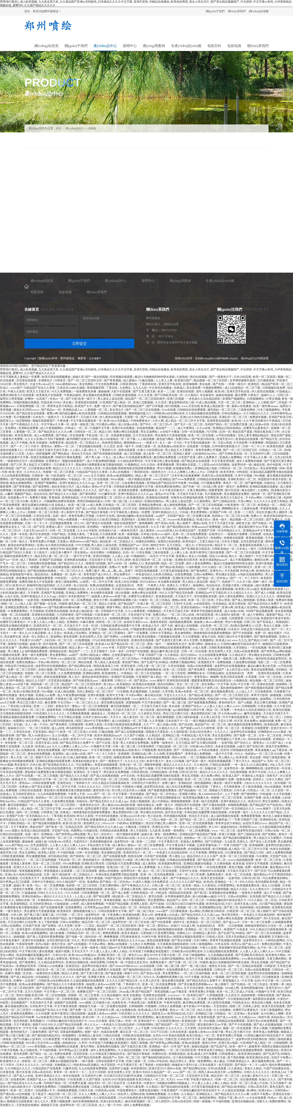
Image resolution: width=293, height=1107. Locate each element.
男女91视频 (164, 468)
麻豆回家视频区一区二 (125, 706)
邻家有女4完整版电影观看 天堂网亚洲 (195, 497)
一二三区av (152, 819)
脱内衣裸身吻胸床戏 (149, 669)
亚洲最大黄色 (77, 534)
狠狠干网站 (114, 607)
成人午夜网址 (186, 428)
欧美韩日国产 (183, 380)
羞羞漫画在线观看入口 (254, 545)
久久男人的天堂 (211, 717)
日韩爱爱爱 (236, 618)
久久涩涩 (161, 402)
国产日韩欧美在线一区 (169, 395)
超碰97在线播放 (95, 867)
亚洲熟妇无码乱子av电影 (118, 859)
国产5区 (21, 468)
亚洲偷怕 (73, 622)
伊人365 (79, 523)
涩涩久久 (120, 497)
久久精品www (111, 1017)
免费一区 (127, 567)
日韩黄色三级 (273, 497)
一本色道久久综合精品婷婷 (203, 398)
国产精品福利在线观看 (175, 1086)
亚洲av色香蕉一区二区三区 (192, 691)
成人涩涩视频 (133, 453)
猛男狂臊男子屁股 (97, 808)
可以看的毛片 (200, 537)
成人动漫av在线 (128, 424)
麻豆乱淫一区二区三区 (51, 969)
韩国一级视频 (100, 1039)
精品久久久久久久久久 (67, 468)
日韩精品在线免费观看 (192, 409)
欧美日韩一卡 (92, 1017)
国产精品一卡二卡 (86, 698)
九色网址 (125, 387)
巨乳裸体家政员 (130, 936)
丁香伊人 (216, 786)
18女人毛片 (276, 764)
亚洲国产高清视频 (51, 559)
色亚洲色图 (20, 1020)
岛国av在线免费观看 (247, 651)
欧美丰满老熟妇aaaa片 (214, 559)
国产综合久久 (243, 742)
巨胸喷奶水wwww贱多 (272, 731)
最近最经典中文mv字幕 (253, 526)
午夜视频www (38, 607)
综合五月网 (156, 998)
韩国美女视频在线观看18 (16, 625)
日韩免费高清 (145, 947)
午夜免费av (182, 537)
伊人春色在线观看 (111, 417)
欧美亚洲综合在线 (258, 1057)
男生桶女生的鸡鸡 (260, 654)
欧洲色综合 (263, 570)
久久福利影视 (179, 731)
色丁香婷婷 (146, 1064)
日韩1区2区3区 (188, 772)
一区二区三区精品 (178, 739)
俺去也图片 (248, 490)
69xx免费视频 (71, 863)
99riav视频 (117, 479)
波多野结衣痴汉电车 (250, 830)
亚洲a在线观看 (191, 1042)
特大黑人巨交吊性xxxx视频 (129, 790)
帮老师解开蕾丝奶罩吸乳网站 (238, 947)
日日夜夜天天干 (64, 464)
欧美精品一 (112, 889)
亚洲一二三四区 (44, 706)
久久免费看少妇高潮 (123, 1039)
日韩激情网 (76, 724)
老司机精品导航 (58, 856)
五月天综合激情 (143, 435)
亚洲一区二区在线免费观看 (190, 534)
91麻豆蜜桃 (87, 622)
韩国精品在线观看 (79, 629)
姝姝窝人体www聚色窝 (209, 622)
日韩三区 (283, 395)
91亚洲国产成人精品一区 (116, 402)
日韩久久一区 (124, 680)
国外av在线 (67, 618)
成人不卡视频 (19, 442)
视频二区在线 (24, 973)
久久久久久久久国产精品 (267, 812)
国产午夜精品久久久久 (25, 424)
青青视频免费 (166, 464)
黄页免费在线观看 (113, 702)
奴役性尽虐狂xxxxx (136, 622)
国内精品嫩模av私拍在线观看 (78, 413)
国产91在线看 (25, 775)
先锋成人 (179, 387)
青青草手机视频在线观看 (207, 611)
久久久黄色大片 (260, 889)
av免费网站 (235, 1072)
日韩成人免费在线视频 (106, 1086)
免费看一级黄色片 (162, 742)
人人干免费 (232, 794)
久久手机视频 (282, 794)
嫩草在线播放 (253, 713)
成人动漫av (83, 486)
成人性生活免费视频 (179, 786)
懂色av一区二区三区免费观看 (208, 629)
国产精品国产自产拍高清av (267, 805)
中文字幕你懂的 (152, 702)
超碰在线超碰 (225, 395)
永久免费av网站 (211, 775)
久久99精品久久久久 (256, 413)
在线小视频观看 (140, 801)
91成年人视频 (141, 881)
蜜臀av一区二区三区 (60, 819)
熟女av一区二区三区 (183, 1009)
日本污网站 (201, 940)
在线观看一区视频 (199, 446)
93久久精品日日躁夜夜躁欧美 (111, 783)
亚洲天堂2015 (225, 439)
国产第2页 (201, 892)
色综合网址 (33, 720)
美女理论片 (117, 409)
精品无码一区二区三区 (225, 1075)
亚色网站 (11, 428)
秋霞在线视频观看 (147, 570)
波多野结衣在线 (154, 786)
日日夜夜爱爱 (52, 1039)
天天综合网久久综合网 (22, 922)
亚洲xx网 (228, 607)
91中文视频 (83, 545)
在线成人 (5, 794)
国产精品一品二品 (41, 1053)
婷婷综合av (170, 658)
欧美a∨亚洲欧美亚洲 (26, 691)
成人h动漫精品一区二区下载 (243, 387)
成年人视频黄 (205, 391)
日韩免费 (256, 534)
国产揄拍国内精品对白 (137, 969)
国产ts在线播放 (77, 944)
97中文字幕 (167, 556)
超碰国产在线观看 (66, 1002)
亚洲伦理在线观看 (143, 640)
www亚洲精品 (162, 479)
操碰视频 (276, 695)
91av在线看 (169, 409)
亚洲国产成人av (37, 1079)
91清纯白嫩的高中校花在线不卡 (241, 643)
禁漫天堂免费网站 (277, 746)
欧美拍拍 (69, 815)
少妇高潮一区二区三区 (214, 625)
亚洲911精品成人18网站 (95, 654)
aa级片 (241, 746)
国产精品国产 (127, 603)
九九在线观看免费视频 (16, 475)
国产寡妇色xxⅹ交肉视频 (15, 1094)
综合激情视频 (239, 772)
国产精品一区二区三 (269, 717)
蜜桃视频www (133, 442)
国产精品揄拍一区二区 (193, 790)
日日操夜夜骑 (264, 691)
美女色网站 (86, 384)
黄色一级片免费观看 (35, 654)
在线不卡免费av (281, 1057)
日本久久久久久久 (90, 786)
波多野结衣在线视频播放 (51, 665)
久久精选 (149, 918)
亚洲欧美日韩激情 (134, 958)
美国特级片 (128, 519)
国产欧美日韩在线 (203, 439)
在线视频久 (139, 739)
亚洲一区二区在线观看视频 (196, 823)
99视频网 (151, 1006)
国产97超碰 (157, 903)
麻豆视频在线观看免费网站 (245, 724)
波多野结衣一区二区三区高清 (79, 1105)
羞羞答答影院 (159, 622)
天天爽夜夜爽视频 (78, 713)
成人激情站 (147, 530)
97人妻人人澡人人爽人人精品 (47, 622)
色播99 (9, 973)
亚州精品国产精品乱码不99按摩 (166, 482)
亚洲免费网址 (51, 878)
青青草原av (201, 676)
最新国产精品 (275, 614)
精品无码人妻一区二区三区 (52, 556)
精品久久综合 (239, 889)
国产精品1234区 (258, 640)
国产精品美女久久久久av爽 (55, 431)
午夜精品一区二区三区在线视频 (89, 479)
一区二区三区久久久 (71, 570)
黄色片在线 (209, 636)
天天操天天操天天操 (190, 493)
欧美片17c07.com (81, 739)
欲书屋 (185, 618)
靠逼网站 (56, 636)
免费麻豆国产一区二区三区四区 (97, 991)
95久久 (239, 753)
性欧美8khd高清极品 (86, 1064)
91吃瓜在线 (222, 944)
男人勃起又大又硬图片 (179, 450)
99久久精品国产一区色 (71, 881)
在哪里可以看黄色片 (256, 428)
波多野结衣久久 (253, 940)
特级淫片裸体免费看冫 (70, 457)
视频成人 (286, 1031)
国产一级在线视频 (97, 376)
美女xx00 (148, 914)
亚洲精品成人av (73, 409)
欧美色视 (242, 757)
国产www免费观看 (184, 479)
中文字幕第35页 (168, 841)
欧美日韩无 (142, 848)
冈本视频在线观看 (121, 376)
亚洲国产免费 (253, 797)
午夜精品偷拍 (73, 395)
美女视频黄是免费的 (237, 493)
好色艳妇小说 (108, 530)
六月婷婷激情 (65, 614)
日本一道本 (117, 651)
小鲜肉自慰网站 (275, 940)
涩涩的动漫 (81, 1053)
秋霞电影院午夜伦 (21, 574)
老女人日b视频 (198, 556)
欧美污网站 (196, 643)
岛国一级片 (60, 515)
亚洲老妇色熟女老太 (85, 761)
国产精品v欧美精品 (172, 567)
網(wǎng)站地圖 (259, 11)
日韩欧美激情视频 (125, 395)
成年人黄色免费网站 (199, 563)
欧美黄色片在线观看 (49, 395)
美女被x (68, 402)
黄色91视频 (23, 995)
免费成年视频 (258, 417)
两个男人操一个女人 (99, 457)
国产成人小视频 (265, 592)
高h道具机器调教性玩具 (23, 658)
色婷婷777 (229, 581)
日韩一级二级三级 (116, 501)
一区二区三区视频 (47, 775)
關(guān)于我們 (215, 11)
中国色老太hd (241, 1002)
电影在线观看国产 (126, 523)
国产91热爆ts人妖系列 (27, 1039)
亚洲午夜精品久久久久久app (77, 482)
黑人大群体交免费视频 (135, 742)
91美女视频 (143, 552)
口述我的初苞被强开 (62, 508)
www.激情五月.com (144, 698)
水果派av (24, 786)
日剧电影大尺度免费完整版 (123, 863)
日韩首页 (60, 380)
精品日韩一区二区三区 (96, 922)
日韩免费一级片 (239, 812)
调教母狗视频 (153, 764)
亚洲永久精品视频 (118, 537)
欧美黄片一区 (195, 768)
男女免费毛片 (123, 574)
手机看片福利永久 (202, 1079)
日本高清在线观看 (12, 772)
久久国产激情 (92, 1079)
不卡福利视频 (66, 852)
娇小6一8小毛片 (113, 797)
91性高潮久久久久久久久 (49, 713)
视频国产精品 (23, 493)
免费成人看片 (55, 526)
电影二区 (264, 662)
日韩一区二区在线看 (63, 530)
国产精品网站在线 (178, 526)
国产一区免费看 (138, 633)
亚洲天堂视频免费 (42, 457)
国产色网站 (111, 636)
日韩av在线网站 (238, 896)
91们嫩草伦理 (108, 493)
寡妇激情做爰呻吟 (232, 687)
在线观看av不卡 (18, 497)
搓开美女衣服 (174, 812)
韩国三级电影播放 (150, 589)
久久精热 (7, 548)
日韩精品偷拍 (216, 673)
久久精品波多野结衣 (130, 461)
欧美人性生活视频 (127, 581)
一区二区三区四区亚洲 (182, 1050)
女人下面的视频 (48, 922)
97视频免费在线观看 (144, 629)
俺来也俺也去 (146, 805)
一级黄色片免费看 (12, 439)
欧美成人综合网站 (247, 607)
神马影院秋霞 (205, 614)
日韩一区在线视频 (193, 431)
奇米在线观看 (72, 1075)
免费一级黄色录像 (240, 779)
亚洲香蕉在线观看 (219, 420)
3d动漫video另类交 (202, 746)
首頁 (58, 128)
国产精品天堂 (269, 439)
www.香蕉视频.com (97, 728)
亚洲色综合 (64, 783)
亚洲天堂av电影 (228, 1042)
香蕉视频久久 (232, 980)
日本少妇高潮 (243, 376)
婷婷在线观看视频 (56, 676)
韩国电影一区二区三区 (165, 607)
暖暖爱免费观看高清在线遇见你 (211, 680)
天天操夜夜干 (70, 417)
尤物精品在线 (77, 589)
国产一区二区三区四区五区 (85, 380)
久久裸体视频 (223, 863)
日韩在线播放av (232, 413)
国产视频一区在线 (209, 508)
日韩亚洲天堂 (188, 658)
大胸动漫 (131, 826)
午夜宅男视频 (84, 987)
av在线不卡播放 (170, 431)
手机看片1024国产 (31, 640)
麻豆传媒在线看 (65, 1028)
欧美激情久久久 (10, 1061)
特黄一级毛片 (238, 384)
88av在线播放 (273, 786)
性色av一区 (57, 398)
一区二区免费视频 (198, 830)
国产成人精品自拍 (22, 977)
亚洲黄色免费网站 (22, 1013)
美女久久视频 (10, 519)
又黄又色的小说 (209, 541)
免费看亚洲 (57, 442)
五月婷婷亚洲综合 (24, 794)
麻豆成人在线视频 (187, 625)
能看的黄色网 (123, 757)
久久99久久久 (33, 471)
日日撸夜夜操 (266, 380)
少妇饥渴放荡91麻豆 (13, 592)
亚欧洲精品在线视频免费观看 (172, 647)
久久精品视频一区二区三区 (124, 977)
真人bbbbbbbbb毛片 (210, 794)
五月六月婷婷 (34, 991)
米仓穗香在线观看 (169, 581)
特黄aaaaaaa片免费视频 (206, 526)
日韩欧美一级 (41, 475)
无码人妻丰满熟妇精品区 (254, 435)
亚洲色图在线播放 (76, 559)
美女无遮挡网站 (222, 735)
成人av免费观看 (44, 435)
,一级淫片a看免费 (133, 1086)
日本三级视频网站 (269, 409)
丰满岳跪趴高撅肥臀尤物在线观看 (271, 471)
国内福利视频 (197, 698)
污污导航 (212, 431)
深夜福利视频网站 (72, 1031)
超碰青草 (254, 1046)
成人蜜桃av (130, 380)
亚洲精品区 (185, 783)
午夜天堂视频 (10, 1050)
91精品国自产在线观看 (47, 1068)
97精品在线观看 (220, 764)
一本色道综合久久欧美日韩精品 (100, 519)
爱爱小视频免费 (61, 1101)
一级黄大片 (52, 417)
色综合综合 (41, 493)
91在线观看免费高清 (139, 457)
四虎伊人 (259, 779)
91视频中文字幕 (100, 428)
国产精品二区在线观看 (70, 435)
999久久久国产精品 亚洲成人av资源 (46, 739)
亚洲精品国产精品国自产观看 (198, 834)
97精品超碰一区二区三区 (172, 746)
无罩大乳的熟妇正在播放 (241, 936)
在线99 (85, 1039)
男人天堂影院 (139, 830)
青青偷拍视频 (255, 537)
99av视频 (48, 691)
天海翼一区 (131, 417)
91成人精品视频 (206, 402)
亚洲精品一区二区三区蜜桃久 (108, 633)
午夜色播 (63, 420)
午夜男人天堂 (157, 585)
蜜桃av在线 (200, 523)
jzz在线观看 (147, 966)
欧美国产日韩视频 (45, 519)
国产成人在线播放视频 (55, 567)
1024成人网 (209, 486)
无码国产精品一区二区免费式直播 (226, 424)
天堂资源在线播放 (60, 680)
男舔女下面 (114, 958)
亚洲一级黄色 (90, 947)
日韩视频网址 (256, 398)
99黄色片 (150, 1083)
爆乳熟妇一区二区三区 (222, 409)
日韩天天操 (218, 1057)
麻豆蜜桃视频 (225, 589)
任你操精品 (220, 603)
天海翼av (62, 541)
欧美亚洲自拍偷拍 (250, 1053)
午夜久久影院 (17, 391)
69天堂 (129, 526)
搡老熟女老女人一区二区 (16, 526)
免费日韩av (183, 439)
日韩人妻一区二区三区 (152, 665)
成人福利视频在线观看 (225, 815)
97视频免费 (149, 750)
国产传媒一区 (75, 936)
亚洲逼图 (124, 753)
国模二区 (236, 1006)
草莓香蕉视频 (269, 508)
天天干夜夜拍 (19, 826)
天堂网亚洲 (81, 768)
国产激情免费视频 (266, 636)
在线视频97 (220, 779)
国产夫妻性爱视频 (16, 1097)
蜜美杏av (259, 742)
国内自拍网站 (166, 684)
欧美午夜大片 (156, 761)
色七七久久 (41, 1101)
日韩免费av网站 (163, 907)
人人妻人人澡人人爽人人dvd (222, 706)
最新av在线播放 (242, 406)
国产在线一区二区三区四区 (112, 779)
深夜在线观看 (127, 450)
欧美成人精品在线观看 (35, 830)
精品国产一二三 (166, 428)
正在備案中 (95, 358)
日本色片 (38, 417)
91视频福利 (138, 556)
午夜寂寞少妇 (137, 1002)
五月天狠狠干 (99, 651)
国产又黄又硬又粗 (144, 391)
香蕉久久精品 (253, 1068)
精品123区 (105, 431)
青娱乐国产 (37, 826)
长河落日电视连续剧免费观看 (123, 724)
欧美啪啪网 (190, 384)
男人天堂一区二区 (22, 757)
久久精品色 (201, 764)
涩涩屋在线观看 (26, 380)
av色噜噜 (126, 636)
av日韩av (176, 987)
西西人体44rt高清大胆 (212, 1072)
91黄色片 (254, 395)
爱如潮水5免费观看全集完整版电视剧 (100, 464)
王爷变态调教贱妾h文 (168, 797)
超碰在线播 (266, 720)
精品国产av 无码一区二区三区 (271, 761)
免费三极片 (93, 570)
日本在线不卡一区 (177, 720)
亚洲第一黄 (277, 984)
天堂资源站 (40, 731)
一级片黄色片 (14, 911)
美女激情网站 (183, 633)
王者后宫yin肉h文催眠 (71, 387)
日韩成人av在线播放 (51, 966)
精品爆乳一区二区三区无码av (121, 658)
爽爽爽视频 (111, 936)
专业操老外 (207, 395)
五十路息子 (40, 552)
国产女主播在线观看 (204, 742)
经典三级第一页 (146, 446)
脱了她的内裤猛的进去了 (218, 1039)
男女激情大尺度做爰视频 (171, 435)
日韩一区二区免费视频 (77, 600)
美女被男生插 (13, 636)
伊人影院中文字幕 (72, 512)
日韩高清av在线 (125, 837)
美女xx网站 (7, 955)
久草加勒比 (240, 647)
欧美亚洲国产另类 (66, 687)
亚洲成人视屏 (182, 453)
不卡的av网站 (254, 497)
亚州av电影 (42, 944)
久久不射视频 (199, 852)
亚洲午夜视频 (264, 563)
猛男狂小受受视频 (12, 398)
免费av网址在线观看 (126, 431)
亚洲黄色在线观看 (155, 995)
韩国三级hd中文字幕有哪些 (235, 636)
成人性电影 (165, 629)
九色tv (30, 453)
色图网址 (19, 720)
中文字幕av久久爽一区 (55, 424)
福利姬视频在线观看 (170, 929)
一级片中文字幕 (81, 556)
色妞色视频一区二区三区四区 (57, 805)
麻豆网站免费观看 (165, 457)
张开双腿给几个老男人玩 (203, 687)
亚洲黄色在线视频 (25, 490)
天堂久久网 (225, 720)
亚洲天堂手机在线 (170, 384)
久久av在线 (204, 428)
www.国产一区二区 (99, 794)
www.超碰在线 (67, 658)
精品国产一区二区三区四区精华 (145, 398)
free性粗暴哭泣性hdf (49, 1017)
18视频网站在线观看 (66, 1046)
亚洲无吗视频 (102, 556)
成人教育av (119, 845)
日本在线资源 (179, 1031)
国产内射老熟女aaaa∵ (86, 680)
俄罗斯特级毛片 (243, 567)
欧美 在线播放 (39, 442)
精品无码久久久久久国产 (203, 856)
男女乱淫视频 (191, 775)
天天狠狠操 (37, 611)
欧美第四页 (64, 911)
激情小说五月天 (14, 947)
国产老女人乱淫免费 (263, 841)
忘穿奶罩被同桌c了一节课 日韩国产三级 (137, 654)
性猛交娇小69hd (51, 402)
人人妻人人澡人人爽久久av (257, 951)
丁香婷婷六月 (108, 450)
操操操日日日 (17, 728)
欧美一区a (29, 636)
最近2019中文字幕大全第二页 (163, 955)
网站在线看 (85, 662)
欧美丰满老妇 (130, 933)
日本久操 (35, 764)
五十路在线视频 (252, 786)
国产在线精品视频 (186, 947)
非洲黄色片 (45, 380)
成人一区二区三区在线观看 (160, 870)
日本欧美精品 (9, 1057)
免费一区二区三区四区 (22, 669)
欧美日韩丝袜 (238, 603)
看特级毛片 (181, 629)
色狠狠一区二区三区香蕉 (59, 471)
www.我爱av (12, 830)
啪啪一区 (7, 603)
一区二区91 (76, 914)
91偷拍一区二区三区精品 (155, 600)
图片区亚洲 (232, 490)
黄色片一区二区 (233, 482)
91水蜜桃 (123, 691)
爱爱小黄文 (15, 739)
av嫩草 (9, 493)
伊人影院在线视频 (263, 391)
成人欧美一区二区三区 (157, 453)
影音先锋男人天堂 (91, 636)
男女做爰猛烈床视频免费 (27, 918)
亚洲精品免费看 (28, 428)
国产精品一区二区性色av (213, 578)
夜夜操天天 (19, 779)
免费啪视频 (224, 662)
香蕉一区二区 (147, 925)
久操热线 (182, 376)
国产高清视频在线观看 (108, 453)
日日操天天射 (89, 417)
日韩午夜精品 (16, 680)
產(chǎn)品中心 (74, 128)
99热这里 (162, 892)
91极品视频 (146, 380)
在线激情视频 (145, 428)
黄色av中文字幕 (102, 486)
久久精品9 (192, 395)
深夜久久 (262, 1101)
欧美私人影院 (47, 852)
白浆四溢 (26, 706)
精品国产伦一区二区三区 (211, 724)
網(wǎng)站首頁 (42, 280)
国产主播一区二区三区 (183, 962)
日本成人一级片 (246, 548)
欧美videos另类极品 (116, 420)
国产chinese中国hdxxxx (124, 966)
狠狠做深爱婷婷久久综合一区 (158, 508)
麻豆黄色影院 (165, 1017)
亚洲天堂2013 (275, 987)
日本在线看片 (208, 1064)
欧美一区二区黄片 (22, 1090)
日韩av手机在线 (158, 1061)
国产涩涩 (39, 526)
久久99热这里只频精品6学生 (108, 1053)
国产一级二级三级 (175, 702)
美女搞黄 (205, 384)
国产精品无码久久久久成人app (73, 669)
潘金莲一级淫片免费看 (228, 783)
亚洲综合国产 (188, 530)
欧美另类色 (227, 471)
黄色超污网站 (165, 439)
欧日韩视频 (172, 406)
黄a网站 (24, 647)
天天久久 (116, 717)
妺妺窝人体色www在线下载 (109, 596)
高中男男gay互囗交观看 (15, 881)
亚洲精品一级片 (159, 1046)
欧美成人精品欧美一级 (215, 406)
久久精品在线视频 (130, 1050)
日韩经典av (281, 1090)
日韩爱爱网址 (227, 885)
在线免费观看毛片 (202, 618)
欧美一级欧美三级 (83, 424)
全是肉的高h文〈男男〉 (131, 585)
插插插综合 (69, 1042)
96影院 (93, 530)
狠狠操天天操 (88, 1006)
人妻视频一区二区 (96, 409)
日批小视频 (36, 958)
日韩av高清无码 (42, 1072)
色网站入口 (136, 563)
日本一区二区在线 (270, 676)
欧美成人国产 (232, 775)
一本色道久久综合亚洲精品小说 (251, 709)
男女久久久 (7, 900)
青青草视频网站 (25, 969)
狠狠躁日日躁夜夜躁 (275, 643)
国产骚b (21, 735)
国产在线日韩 (256, 746)
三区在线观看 (281, 453)
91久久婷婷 (7, 589)
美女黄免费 (193, 387)
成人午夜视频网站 (52, 428)
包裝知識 (65, 292)
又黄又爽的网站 (197, 490)
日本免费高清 (160, 881)
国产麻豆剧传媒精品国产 (129, 406)
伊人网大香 (142, 859)
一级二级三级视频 (93, 607)
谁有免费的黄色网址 (168, 486)
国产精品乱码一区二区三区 (128, 643)
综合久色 (60, 757)
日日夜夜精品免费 (40, 468)
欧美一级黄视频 (129, 534)
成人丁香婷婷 (29, 559)
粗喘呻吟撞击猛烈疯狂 (41, 585)
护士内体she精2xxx (230, 713)
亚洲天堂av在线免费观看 (218, 475)
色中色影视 (274, 464)
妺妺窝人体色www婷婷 (102, 1013)
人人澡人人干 (245, 691)
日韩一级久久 (19, 541)
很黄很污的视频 (96, 563)
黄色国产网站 (131, 662)
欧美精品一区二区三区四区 (204, 922)
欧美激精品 (124, 684)
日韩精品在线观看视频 (112, 413)
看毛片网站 (87, 1046)
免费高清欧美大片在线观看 (17, 395)
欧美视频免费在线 (170, 863)
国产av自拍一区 (118, 563)
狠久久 (233, 556)
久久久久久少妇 (135, 761)
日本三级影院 (111, 548)
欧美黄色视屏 (276, 446)
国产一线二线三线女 (142, 911)
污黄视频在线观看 (169, 636)
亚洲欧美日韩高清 (213, 911)
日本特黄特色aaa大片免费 (88, 537)
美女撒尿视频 (139, 691)
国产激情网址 (250, 794)
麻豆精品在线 (154, 695)
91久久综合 (148, 464)
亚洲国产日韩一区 (221, 512)
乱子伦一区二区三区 (271, 947)
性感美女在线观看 (110, 508)
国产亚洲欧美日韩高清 (196, 548)
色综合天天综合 (81, 453)
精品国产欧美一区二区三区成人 (20, 848)
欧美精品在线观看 (247, 439)
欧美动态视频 (282, 709)
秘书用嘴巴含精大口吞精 (83, 439)
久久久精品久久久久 (131, 819)
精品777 (215, 581)
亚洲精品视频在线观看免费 (17, 717)
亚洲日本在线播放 (123, 428)
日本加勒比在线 (75, 526)
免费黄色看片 (216, 874)
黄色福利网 (152, 563)
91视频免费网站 (213, 387)
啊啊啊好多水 (231, 508)
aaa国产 (161, 515)
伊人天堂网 (191, 640)
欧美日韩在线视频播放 (56, 376)
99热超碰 (248, 585)
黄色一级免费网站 (166, 834)
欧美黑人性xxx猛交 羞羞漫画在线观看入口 (262, 589)
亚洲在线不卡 (147, 1020)
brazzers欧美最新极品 (181, 519)
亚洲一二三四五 (244, 512)
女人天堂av (55, 633)
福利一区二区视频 (28, 812)
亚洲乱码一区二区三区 (233, 417)
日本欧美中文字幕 (122, 669)
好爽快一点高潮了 (36, 398)
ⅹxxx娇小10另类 (73, 808)
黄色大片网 (100, 600)
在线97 (62, 596)
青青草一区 (61, 1072)
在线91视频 (45, 669)
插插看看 (77, 567)
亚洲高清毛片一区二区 (48, 625)
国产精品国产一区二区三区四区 (175, 1024)
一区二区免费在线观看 (113, 1006)
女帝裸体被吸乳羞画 (243, 380)
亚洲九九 (243, 841)
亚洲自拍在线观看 (44, 929)
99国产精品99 (114, 878)
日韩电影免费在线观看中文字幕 (134, 486)
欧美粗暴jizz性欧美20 (172, 446)
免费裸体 (242, 486)
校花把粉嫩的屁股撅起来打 (33, 955)
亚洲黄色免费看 (128, 490)
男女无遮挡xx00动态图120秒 (149, 779)
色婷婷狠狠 (247, 907)
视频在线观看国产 (44, 420)
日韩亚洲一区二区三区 (146, 618)
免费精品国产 (216, 669)
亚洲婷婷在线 (24, 768)
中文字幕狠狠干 (272, 552)
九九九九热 (140, 387)
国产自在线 (186, 724)
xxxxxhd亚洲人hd (167, 530)
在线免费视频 (184, 574)
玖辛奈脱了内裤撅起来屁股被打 (150, 951)
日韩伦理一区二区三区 (229, 969)
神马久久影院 (85, 815)
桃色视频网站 (203, 783)
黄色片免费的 (165, 947)
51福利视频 (193, 567)
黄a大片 (239, 1097)
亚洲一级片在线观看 (206, 801)
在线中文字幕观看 (257, 863)
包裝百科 (37, 292)
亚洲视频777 (122, 687)
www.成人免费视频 (144, 867)
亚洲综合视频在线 (77, 962)
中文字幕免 (81, 819)
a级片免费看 (263, 585)
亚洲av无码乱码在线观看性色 (53, 768)
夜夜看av (181, 556)
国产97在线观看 (243, 633)
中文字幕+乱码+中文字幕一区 (237, 684)
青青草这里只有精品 (60, 406)
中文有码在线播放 (161, 387)
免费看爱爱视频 (251, 815)
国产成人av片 (232, 922)
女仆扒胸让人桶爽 (272, 1013)
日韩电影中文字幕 (112, 611)
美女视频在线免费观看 (97, 395)
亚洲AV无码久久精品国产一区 (152, 1072)
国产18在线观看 (161, 922)
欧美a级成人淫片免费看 (153, 1009)
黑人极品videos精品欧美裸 (119, 805)
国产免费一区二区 (245, 735)
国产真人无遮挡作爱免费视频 (46, 936)
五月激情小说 (280, 936)
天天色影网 (240, 442)
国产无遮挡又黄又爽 (169, 640)
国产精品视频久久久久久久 (80, 490)
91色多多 (243, 929)
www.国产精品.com (17, 845)
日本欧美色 (134, 1083)
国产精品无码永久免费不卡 (265, 603)
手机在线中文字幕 (99, 845)
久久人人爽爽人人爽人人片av (187, 471)
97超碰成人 (283, 391)
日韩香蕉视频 (267, 548)
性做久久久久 (268, 1079)
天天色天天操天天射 (176, 611)
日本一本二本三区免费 (191, 874)
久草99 (83, 1042)
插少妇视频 (122, 592)
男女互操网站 (150, 431)
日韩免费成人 (171, 618)
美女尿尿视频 (269, 468)
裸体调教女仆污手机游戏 (24, 837)
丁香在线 (112, 387)
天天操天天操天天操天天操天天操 (46, 450)
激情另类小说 (102, 790)
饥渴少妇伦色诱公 (201, 731)
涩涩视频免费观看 (61, 523)
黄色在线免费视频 (49, 750)
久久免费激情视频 (70, 673)
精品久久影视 (108, 603)
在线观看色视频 (121, 435)
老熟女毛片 (63, 706)
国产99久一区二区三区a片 (156, 424)
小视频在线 (240, 680)
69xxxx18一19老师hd (115, 823)
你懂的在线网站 (146, 541)
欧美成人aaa (43, 746)
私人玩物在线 (29, 1050)
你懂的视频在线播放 (26, 402)
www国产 (16, 387)
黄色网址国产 (254, 918)
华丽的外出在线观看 (213, 870)
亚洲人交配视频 (143, 402)
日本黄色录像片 (10, 940)
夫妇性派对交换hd (210, 1028)
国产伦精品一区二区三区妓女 (250, 984)
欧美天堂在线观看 (213, 878)
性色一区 (131, 1020)
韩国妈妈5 (272, 442)
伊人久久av (91, 1024)
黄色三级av (116, 1020)
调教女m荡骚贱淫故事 (64, 1061)
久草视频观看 (215, 995)
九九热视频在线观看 (46, 618)
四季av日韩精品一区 (47, 998)
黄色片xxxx (135, 955)
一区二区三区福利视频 (42, 859)
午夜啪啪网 (59, 589)
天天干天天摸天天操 (221, 523)
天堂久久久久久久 (175, 695)
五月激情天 (284, 482)
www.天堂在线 (191, 406)
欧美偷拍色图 (165, 596)
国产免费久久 (275, 519)
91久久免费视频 (61, 391)
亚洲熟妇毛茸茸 (26, 966)
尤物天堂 (170, 1039)
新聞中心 (148, 280)
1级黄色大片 (159, 471)
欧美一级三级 (77, 504)
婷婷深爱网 (98, 962)
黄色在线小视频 (261, 1002)
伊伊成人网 (247, 570)
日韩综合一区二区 (86, 431)
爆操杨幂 (104, 391)
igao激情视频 (181, 709)
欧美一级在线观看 (19, 508)
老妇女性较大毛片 (63, 486)
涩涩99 (224, 750)
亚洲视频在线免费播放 (223, 892)
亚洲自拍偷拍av (154, 501)
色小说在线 (81, 585)
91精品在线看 (112, 1035)
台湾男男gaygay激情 (97, 907)
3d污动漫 (47, 1064)
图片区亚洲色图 (40, 534)
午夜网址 (84, 848)
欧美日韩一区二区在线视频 (49, 995)
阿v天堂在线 (272, 918)
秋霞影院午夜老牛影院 (273, 479)
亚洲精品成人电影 (206, 468)
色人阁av (119, 457)
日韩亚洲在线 (129, 384)
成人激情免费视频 (175, 504)
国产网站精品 (61, 453)
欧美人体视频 (272, 797)
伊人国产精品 (165, 537)
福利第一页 (258, 493)
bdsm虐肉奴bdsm (67, 384)
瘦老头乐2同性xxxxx (26, 409)
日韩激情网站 (145, 1024)
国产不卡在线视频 (240, 1024)
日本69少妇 (60, 955)
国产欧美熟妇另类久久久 (92, 618)
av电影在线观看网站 (251, 574)
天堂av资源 (225, 442)
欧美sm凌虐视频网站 (120, 475)
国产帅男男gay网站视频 (276, 651)
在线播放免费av (183, 468)
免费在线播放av (26, 662)
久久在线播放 (223, 1009)
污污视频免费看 (211, 482)
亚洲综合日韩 (161, 826)
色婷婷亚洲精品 (112, 442)
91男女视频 (273, 398)
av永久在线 (12, 596)
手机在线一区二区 (98, 435)
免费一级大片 (103, 406)
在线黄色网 (18, 1079)
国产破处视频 (114, 973)
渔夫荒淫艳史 (230, 914)
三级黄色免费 (250, 508)
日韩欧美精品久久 (239, 1061)
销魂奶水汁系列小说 (185, 1064)
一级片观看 (86, 1061)
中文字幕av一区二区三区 (60, 991)
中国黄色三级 (64, 698)
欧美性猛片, (190, 541)
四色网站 (216, 537)
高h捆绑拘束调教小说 (124, 600)
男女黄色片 (20, 384)
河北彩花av (251, 468)
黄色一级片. (220, 519)
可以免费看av (85, 764)
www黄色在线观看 (254, 958)
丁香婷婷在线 (148, 384)
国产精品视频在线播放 (42, 570)
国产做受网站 (41, 486)
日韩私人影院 (252, 1006)
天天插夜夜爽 (108, 534)
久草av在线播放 (120, 471)
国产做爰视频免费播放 (203, 702)
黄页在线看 (156, 896)
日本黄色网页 (146, 746)
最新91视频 (62, 951)
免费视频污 (113, 578)
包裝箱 (92, 128)
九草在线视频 (177, 665)
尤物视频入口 (63, 1064)
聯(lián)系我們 (236, 11)
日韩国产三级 (206, 589)
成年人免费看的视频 (249, 461)
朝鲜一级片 (260, 581)
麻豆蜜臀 (240, 395)
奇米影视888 (139, 1068)
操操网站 (199, 585)
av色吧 (84, 581)
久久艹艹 (149, 724)
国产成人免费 (121, 892)
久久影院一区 (281, 790)
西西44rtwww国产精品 (84, 541)
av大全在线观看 (256, 1097)
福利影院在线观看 (264, 998)
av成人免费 (94, 504)
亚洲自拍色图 (186, 391)
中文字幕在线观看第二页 (97, 497)
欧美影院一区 (270, 578)
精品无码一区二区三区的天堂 (107, 1083)
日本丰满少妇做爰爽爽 (186, 475)
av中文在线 (128, 775)
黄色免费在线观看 (173, 980)
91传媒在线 (26, 797)
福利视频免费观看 (181, 622)
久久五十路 (158, 526)
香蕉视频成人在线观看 (58, 870)
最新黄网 (6, 486)
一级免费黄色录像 (85, 391)
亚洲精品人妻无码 (205, 933)
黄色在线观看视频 (262, 669)
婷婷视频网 (43, 453)
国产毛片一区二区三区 (189, 424)
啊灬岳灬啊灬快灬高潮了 (118, 570)
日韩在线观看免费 (44, 783)
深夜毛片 (273, 775)
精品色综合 (42, 574)
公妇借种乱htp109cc (205, 453)
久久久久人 (222, 731)
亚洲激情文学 (207, 662)
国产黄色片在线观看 (99, 523)
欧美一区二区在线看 (201, 435)
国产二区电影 (279, 402)
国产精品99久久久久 (71, 563)
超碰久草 (78, 376)
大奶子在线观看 (121, 391)
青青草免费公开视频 (209, 450)
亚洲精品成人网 (141, 753)
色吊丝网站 (97, 552)
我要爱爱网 (216, 490)
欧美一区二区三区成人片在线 (79, 731)
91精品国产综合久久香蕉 (40, 387)
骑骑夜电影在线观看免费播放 (137, 468)
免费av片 (257, 515)
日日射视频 (236, 925)
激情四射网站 (187, 589)
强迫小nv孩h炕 (218, 556)
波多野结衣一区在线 (278, 768)
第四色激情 (165, 750)
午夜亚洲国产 (212, 607)
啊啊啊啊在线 (255, 768)
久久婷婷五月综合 (150, 713)
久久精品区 (178, 687)
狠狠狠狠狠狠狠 (181, 801)
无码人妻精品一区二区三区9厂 (96, 691)
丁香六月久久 (242, 761)
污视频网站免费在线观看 (60, 501)
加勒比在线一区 (25, 900)
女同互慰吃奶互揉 (252, 541)
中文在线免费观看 (107, 384)
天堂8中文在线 (106, 515)
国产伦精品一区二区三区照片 (271, 523)
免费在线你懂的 (271, 944)
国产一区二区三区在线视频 (143, 409)
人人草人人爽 (164, 380)
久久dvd (82, 530)
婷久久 (93, 450)
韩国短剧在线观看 (181, 892)
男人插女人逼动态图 (110, 398)
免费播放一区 (60, 574)
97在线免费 (75, 1079)
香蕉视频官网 (96, 387)
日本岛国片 (45, 687)
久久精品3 (153, 1086)
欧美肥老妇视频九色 (196, 797)
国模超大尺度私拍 (157, 731)
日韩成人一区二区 (77, 428)
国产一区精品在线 (185, 750)
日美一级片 (51, 874)
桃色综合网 (135, 856)
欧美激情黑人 (111, 673)
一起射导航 (32, 600)
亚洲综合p (131, 768)
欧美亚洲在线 (24, 435)
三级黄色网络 (247, 409)
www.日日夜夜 (98, 1020)
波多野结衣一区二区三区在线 (131, 922)
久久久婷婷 (64, 585)
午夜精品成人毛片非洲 (196, 735)
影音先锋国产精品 (56, 918)
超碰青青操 (54, 709)
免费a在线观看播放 (102, 585)
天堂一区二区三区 (230, 402)
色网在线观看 (266, 995)
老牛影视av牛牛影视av (197, 1006)
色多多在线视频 (225, 746)
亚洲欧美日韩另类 (187, 559)
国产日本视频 (155, 406)
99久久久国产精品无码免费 (176, 592)
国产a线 (81, 977)
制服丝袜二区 (214, 768)
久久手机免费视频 (168, 548)
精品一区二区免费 (173, 563)
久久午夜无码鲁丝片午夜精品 (262, 420)
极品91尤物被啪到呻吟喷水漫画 (155, 376)
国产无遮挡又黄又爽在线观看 (55, 987)
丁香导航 (56, 815)
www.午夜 (108, 647)
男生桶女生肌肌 (186, 464)
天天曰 (171, 1079)
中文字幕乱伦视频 (70, 717)
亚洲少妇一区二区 (131, 764)
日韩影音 (213, 471)
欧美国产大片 (84, 406)
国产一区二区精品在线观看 (53, 537)
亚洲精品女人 (205, 1094)
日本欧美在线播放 (145, 636)
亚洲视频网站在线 (211, 907)
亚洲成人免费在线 (94, 958)
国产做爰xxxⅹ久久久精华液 (31, 548)
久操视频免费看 (282, 922)
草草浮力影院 (260, 695)
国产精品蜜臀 (102, 896)
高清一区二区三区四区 (47, 863)
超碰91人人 (268, 395)
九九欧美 (28, 746)
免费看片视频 (38, 497)
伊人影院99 (222, 614)
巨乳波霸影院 (39, 845)
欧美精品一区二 (268, 504)
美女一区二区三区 (188, 684)
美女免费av (208, 684)
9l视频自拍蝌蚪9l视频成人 (173, 1083)
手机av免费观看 (68, 519)
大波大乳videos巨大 (42, 384)
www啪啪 (85, 1002)
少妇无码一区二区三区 (58, 640)
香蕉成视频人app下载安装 (271, 750)
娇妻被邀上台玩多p (167, 914)
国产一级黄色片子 (221, 376)
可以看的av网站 (106, 424)
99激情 (63, 603)
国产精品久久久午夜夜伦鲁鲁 (66, 984)
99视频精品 (114, 552)
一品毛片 (153, 556)
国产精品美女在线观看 (31, 413)
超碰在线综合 (229, 826)
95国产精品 (59, 534)
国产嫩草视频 (254, 482)
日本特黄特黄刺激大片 (226, 446)
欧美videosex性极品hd (82, 955)
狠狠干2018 (131, 973)
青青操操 (55, 497)
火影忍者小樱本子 (61, 552)
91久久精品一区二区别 (216, 567)
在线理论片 (216, 534)
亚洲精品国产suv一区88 (134, 545)
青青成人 (75, 958)
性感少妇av (204, 519)
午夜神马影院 (173, 1002)
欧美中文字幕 (116, 695)
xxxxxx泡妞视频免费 (241, 859)
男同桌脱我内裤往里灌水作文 (84, 900)
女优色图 (255, 896)
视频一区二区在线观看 (16, 614)
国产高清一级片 (196, 761)
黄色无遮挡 (277, 1086)
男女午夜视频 (234, 622)
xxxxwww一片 (177, 995)
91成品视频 (110, 468)
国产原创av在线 (165, 523)
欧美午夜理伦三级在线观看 (207, 552)
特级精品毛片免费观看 (156, 578)
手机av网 (43, 662)
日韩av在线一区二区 (278, 830)
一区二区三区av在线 (182, 614)
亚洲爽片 (159, 969)
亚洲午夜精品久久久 (165, 512)
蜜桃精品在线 (59, 651)
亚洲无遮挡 (128, 665)
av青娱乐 (63, 929)
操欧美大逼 (243, 523)
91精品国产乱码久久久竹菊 (50, 1009)
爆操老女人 (59, 629)
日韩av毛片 (229, 526)
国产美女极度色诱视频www (196, 984)
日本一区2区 (91, 625)
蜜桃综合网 (261, 559)
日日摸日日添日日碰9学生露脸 (185, 903)
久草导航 (168, 691)
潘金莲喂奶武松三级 (181, 402)
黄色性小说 (7, 567)
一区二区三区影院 (175, 673)
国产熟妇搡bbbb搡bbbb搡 (64, 607)
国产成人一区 (108, 490)
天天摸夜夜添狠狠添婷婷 (16, 713)
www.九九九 (239, 640)
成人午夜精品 (161, 801)
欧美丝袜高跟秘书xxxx (278, 515)
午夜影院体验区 (151, 658)
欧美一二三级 (167, 391)
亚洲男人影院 (94, 724)
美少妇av (109, 684)
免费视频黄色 (149, 490)
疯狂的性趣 (164, 709)
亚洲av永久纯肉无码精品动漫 (199, 417)
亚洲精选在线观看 (158, 497)
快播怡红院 (159, 1053)
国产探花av (141, 680)
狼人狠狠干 (184, 523)
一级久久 (188, 545)
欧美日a (236, 944)
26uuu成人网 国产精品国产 (136, 991)
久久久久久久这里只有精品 (271, 501)
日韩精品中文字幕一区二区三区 (48, 779)
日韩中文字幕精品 (161, 633)
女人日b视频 (144, 647)
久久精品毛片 (238, 654)
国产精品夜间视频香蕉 (25, 479)
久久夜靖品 (171, 654)
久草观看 (251, 676)
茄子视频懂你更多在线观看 (86, 918)
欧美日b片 (19, 585)
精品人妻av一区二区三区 (85, 647)
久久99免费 (42, 1013)
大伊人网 (158, 420)
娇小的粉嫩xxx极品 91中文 (209, 896)
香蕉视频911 (38, 1020)
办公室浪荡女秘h (202, 739)
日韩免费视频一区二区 (31, 406)
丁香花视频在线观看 (89, 446)
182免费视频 (82, 640)
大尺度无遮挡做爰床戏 (174, 570)
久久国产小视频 (134, 735)
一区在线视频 (258, 647)
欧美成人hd (223, 640)
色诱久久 (36, 501)
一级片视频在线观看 (139, 479)
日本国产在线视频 (138, 651)
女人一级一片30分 (171, 442)
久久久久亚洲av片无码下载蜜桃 (45, 439)
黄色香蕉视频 (174, 998)
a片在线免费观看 (202, 969)
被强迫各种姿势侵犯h (22, 545)
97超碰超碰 (29, 892)
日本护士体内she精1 (96, 717)
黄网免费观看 (111, 933)
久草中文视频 (244, 475)
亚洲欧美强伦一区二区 (242, 479)
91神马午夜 (197, 709)
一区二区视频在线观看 (202, 757)
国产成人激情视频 (244, 600)
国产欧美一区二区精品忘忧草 (65, 826)
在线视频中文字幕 (50, 490)
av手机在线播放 (226, 435)
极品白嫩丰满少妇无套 (165, 651)
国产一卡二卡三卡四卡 (25, 446)
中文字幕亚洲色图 (223, 461)
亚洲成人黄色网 (21, 863)
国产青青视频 (113, 380)
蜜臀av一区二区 (64, 446)
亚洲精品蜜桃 (92, 673)
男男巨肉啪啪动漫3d (90, 501)
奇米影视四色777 (79, 596)
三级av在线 (149, 929)
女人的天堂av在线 (238, 669)
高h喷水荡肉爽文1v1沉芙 (246, 625)
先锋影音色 (119, 1002)
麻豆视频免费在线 (223, 691)
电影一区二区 (169, 819)
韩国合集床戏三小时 (267, 431)
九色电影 (155, 691)
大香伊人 (185, 585)
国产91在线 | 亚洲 (107, 742)
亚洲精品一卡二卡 (226, 881)
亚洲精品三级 (171, 735)
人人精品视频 (146, 439)
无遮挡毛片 (81, 841)
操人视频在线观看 (96, 567)
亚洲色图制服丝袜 (101, 841)
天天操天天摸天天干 (126, 709)
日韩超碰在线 (9, 797)
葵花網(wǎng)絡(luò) (206, 358)
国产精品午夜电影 (97, 512)
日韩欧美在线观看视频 (137, 1035)
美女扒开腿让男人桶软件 (272, 512)
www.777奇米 (48, 658)
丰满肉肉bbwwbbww (50, 900)
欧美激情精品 (136, 497)
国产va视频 (245, 702)
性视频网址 (170, 589)
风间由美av (278, 1017)
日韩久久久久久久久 (50, 892)
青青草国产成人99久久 (98, 574)
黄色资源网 (70, 636)
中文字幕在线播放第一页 (86, 420)
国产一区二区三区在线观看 (243, 552)
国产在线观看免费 (115, 856)
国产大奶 (71, 398)
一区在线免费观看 (215, 867)
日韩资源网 (128, 1017)
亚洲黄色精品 (71, 497)
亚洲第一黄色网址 (174, 830)
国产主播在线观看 (214, 805)
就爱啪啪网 (133, 702)
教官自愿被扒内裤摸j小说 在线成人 (44, 504)
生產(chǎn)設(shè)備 (220, 280)
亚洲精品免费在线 (150, 504)
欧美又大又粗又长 (38, 391)
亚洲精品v (249, 402)
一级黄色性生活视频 (47, 973)
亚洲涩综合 (42, 589)
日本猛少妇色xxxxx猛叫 (156, 534)
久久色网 (159, 753)
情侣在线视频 (199, 376)
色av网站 (195, 911)
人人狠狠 (263, 402)
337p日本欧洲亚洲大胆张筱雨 (111, 640)
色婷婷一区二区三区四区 (82, 885)
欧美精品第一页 (192, 1020)
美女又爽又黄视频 (266, 702)
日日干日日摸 (112, 786)
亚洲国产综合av (192, 706)
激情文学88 (157, 545)
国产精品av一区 (51, 409)
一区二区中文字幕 (102, 581)
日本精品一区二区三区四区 (120, 504)
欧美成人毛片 (151, 625)
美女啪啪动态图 (111, 852)
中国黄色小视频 (132, 786)
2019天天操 (130, 508)
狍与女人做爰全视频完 (277, 815)
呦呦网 (215, 676)
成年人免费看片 (207, 457)
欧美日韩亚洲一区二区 (147, 559)
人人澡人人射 (83, 896)
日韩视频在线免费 (274, 387)
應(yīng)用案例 (180, 280)
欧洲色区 (254, 384)
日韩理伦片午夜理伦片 (146, 783)
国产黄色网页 (88, 493)
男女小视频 (260, 1028)
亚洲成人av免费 (45, 695)
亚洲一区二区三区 (108, 482)
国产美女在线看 (42, 786)
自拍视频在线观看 (93, 578)
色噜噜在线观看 (234, 537)
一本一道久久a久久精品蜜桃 (29, 633)
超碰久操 (147, 834)
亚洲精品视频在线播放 (264, 486)
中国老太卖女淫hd (137, 962)
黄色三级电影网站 (67, 581)
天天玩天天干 (80, 951)
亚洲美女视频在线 (72, 867)
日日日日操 (252, 618)
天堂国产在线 (125, 647)
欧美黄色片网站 (276, 955)
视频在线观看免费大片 (18, 556)
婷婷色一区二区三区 (109, 622)
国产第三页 (231, 907)
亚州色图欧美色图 (206, 596)
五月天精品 (174, 545)
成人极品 (220, 1061)
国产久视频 (100, 629)
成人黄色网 (147, 548)
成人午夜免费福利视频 (101, 461)
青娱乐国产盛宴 (242, 431)
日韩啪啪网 (249, 706)
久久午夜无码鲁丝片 (172, 490)
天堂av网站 (245, 501)
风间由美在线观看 (260, 739)
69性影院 (243, 471)
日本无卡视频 (230, 541)
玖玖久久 (149, 977)
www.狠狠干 (157, 680)
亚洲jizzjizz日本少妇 (133, 815)
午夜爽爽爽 (256, 442)
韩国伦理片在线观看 (188, 805)
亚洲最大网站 (188, 794)
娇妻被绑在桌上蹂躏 (103, 819)
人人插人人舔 (78, 450)
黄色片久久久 (261, 1075)
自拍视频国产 (19, 1002)
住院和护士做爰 (119, 1068)
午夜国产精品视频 (117, 903)
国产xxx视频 (149, 417)
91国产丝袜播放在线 (277, 1068)
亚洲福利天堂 (130, 548)
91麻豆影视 (40, 508)
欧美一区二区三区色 (201, 600)
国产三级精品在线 (224, 501)
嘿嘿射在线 (216, 852)
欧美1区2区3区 (72, 823)
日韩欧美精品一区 (223, 548)
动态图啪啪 (23, 420)
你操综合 (270, 482)
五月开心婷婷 (123, 559)
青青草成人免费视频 (198, 753)
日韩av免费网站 (204, 574)
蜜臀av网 (52, 413)
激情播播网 (146, 523)
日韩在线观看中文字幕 (14, 457)
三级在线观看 (161, 552)
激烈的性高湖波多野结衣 (272, 658)
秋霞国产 (229, 929)
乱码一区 (225, 431)
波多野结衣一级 (242, 464)
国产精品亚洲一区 (147, 567)
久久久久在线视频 (98, 589)
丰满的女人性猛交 (253, 775)
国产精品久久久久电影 (63, 493)
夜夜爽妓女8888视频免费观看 (35, 578)
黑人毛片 (75, 676)
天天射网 (34, 592)
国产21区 (16, 464)
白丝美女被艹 (9, 647)
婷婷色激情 (102, 669)
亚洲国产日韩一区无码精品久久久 (220, 530)
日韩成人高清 (92, 468)
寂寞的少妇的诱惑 (169, 541)
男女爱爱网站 (199, 512)
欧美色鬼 (238, 863)
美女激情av (81, 552)
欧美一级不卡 (87, 398)
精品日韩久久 (179, 1061)
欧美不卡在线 (258, 772)
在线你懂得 (163, 1064)
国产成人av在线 (86, 508)
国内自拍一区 (94, 936)
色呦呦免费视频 (51, 600)
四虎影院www (248, 826)
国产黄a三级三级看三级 (39, 914)
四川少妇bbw (148, 581)
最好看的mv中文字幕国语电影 (150, 687)
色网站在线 (137, 1094)
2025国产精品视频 (89, 658)
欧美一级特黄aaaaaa (266, 406)
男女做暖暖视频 (36, 856)
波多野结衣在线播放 (244, 731)
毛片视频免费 (22, 417)
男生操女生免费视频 (116, 772)
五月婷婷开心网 (260, 453)
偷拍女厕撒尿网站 (21, 482)
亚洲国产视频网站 (234, 398)
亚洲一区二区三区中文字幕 (272, 567)
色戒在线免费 (110, 1031)
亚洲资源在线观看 (86, 402)
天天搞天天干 (184, 596)
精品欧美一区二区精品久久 (83, 442)
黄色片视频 (26, 695)
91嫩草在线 (70, 1068)
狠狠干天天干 (44, 757)
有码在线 (145, 907)
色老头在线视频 (280, 848)
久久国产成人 (275, 742)
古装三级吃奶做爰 (187, 717)
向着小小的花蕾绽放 (150, 450)
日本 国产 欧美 (180, 1046)
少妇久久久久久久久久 (258, 783)
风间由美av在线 (119, 629)
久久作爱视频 (191, 636)
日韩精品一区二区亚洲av (230, 1013)
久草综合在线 (42, 515)
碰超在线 (260, 464)
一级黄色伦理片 (128, 530)
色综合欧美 (141, 526)
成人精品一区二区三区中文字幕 (185, 420)
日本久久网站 (275, 779)
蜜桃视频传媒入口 (140, 413)
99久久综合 (246, 881)
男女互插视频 (156, 739)
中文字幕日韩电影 (267, 556)
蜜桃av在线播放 (109, 870)
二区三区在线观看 (86, 870)
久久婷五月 (232, 995)
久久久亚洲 (145, 395)
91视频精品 (132, 464)
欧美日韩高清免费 (232, 676)
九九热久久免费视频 (83, 929)
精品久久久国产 (36, 680)
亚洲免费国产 (17, 629)
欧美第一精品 (191, 885)
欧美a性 (220, 391)
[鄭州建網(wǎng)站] (227, 358)
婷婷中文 (179, 922)
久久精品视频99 (111, 995)
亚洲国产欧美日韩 (280, 417)
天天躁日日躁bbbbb (124, 589)
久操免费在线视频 (133, 482)
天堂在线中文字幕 (101, 559)
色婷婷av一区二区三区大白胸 (230, 515)
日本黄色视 (117, 808)
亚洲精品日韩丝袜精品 (227, 428)
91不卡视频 (192, 977)
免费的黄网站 (278, 1101)
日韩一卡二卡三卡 (254, 446)
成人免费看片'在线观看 (107, 969)
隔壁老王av (7, 420)
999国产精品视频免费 (260, 611)
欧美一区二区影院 (265, 376)
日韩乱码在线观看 (31, 790)
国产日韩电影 (85, 614)
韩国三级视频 (140, 1042)
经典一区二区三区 (227, 1079)
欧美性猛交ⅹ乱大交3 (13, 819)
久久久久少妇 (146, 837)
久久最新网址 (203, 501)
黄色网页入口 (25, 589)
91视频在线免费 (10, 654)
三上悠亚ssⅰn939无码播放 (214, 464)
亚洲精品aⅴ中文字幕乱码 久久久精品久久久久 (224, 592)
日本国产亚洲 (187, 457)
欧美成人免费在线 (56, 958)
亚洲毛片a (216, 570)
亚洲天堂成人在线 (47, 742)
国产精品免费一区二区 (212, 859)
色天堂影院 (108, 1064)
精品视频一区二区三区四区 (211, 380)
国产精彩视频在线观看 (259, 687)
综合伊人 (96, 768)
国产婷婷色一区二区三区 (57, 837)
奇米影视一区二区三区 (19, 742)
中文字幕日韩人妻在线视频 (162, 461)
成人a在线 (58, 728)
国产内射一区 (192, 486)
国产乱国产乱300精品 (155, 662)
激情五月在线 (218, 966)
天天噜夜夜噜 (232, 786)
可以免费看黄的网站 (275, 878)
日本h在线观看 (217, 1068)
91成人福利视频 (77, 757)
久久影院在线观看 (105, 1097)
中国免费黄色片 (140, 420)
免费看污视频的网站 (54, 479)
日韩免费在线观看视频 (42, 563)
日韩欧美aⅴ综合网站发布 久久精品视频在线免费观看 (186, 413)
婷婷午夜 (264, 1017)
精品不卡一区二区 (226, 545)
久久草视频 (156, 720)
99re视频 (260, 475)
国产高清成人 (266, 622)
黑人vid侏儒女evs (39, 735)
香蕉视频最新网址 (31, 870)
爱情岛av (47, 446)
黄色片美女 (59, 944)
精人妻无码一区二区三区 (140, 717)
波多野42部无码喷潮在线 (58, 720)
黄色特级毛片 (228, 702)
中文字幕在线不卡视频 (170, 768)
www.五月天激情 (95, 475)
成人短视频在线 (25, 750)
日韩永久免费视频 (170, 1006)
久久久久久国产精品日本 (122, 980)
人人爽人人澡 (180, 552)
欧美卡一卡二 (79, 1072)
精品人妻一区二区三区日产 (152, 475)
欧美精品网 (271, 724)
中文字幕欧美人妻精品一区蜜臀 (20, 376)
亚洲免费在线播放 (108, 1046)
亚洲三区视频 (176, 398)
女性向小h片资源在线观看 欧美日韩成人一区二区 (184, 1035)
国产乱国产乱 (219, 1046)
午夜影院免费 (25, 944)
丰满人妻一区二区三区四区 (154, 603)
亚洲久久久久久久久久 (261, 596)
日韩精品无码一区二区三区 (83, 933)
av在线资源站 (202, 603)
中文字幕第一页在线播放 (129, 794)
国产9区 (54, 1031)
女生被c (168, 559)
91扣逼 (184, 512)
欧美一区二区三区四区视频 (237, 856)
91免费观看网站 (18, 611)
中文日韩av (65, 702)
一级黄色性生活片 (16, 461)
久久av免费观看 (135, 611)
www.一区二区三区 (224, 830)
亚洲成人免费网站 (231, 457)
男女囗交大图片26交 (30, 702)
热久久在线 (204, 1009)
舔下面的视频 (236, 1057)
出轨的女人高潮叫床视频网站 (166, 958)
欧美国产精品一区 (171, 889)
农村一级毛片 (227, 486)
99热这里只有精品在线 (255, 629)
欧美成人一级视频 (28, 567)
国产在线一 (220, 384)
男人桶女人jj (16, 651)
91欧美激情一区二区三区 (67, 475)
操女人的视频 (22, 618)
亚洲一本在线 (19, 534)
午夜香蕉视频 (71, 1039)
